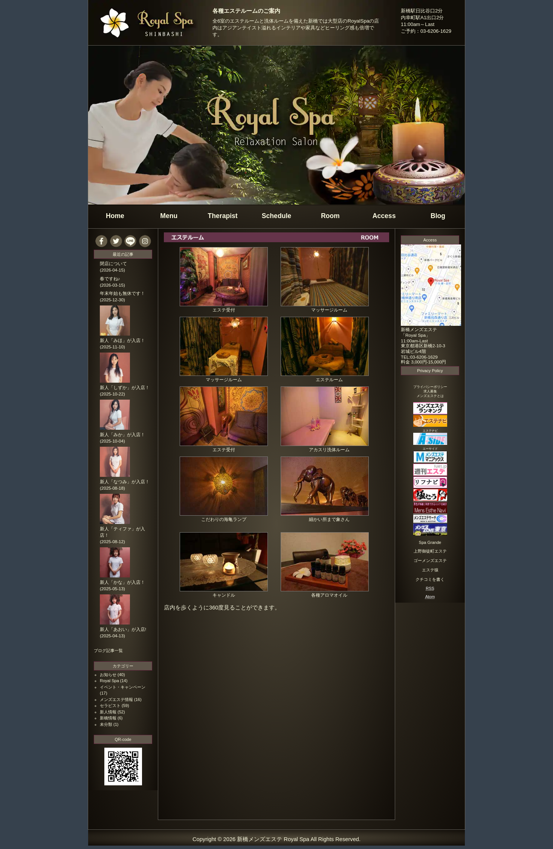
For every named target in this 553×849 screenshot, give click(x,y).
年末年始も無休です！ (122, 293)
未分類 (106, 724)
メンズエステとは (430, 396)
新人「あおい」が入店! (123, 629)
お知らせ (108, 674)
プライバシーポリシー (430, 387)
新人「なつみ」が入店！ (125, 481)
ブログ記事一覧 (108, 650)
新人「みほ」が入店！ (122, 340)
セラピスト (110, 705)
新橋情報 (108, 718)
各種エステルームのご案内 (246, 11)
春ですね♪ (110, 278)
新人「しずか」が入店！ (125, 387)
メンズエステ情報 (116, 699)
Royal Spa (109, 680)
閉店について (113, 263)
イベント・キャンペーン (122, 687)
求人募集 (430, 391)
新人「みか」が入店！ (122, 434)
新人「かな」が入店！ (122, 582)
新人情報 (108, 712)
